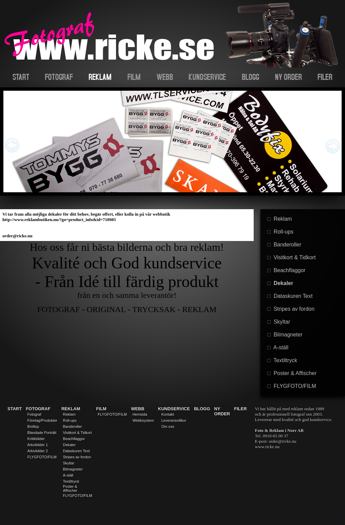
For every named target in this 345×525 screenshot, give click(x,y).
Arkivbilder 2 (37, 451)
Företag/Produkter (42, 420)
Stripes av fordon (291, 309)
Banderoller (284, 244)
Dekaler (280, 283)
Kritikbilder (36, 439)
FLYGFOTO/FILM (291, 386)
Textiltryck (282, 360)
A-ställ (277, 347)
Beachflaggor (286, 270)
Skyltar (278, 322)
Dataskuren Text (290, 296)
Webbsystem (143, 420)
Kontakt (167, 414)
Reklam (279, 219)
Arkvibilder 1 (37, 445)
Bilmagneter (284, 334)
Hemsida (140, 414)
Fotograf (34, 414)
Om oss (167, 426)
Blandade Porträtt (41, 433)
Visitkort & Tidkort (291, 257)
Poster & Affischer (292, 373)
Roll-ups (280, 232)
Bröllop (33, 426)
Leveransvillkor (173, 420)
